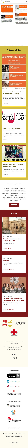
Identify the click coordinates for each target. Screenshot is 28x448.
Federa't (14, 205)
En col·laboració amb (14, 428)
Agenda (14, 213)
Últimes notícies (14, 50)
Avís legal (12, 442)
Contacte (16, 442)
